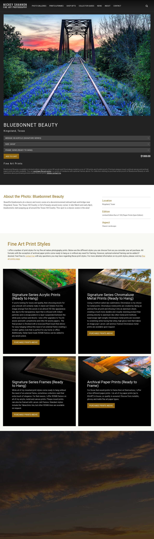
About (107, 6)
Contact (117, 6)
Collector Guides (86, 6)
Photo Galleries (39, 6)
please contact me (54, 173)
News (99, 6)
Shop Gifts (71, 6)
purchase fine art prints (42, 171)
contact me (30, 256)
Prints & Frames (56, 6)
